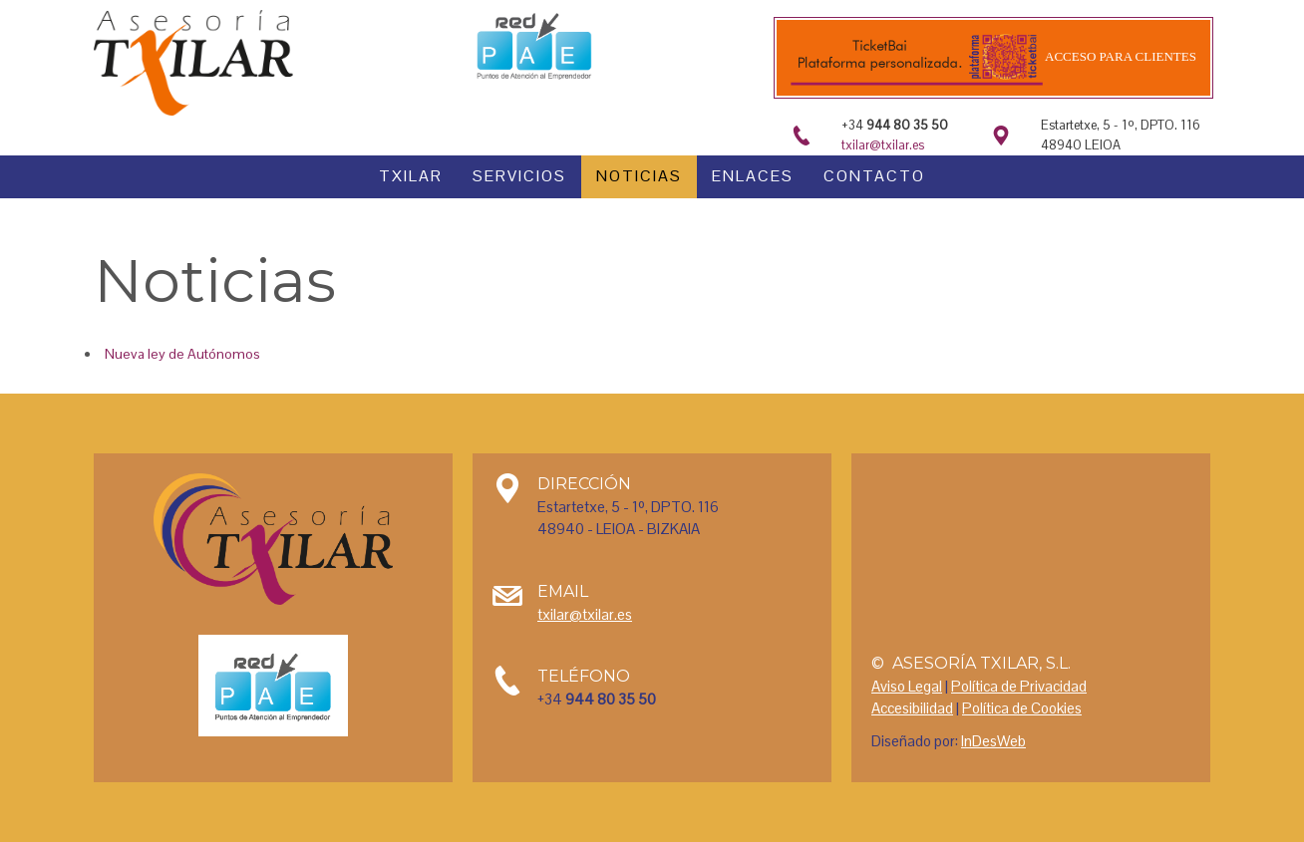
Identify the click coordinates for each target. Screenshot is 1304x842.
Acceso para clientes (1119, 56)
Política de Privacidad (1019, 686)
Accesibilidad (912, 708)
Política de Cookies (1022, 708)
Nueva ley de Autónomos (182, 354)
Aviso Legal (906, 686)
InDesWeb (993, 740)
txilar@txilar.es (882, 145)
